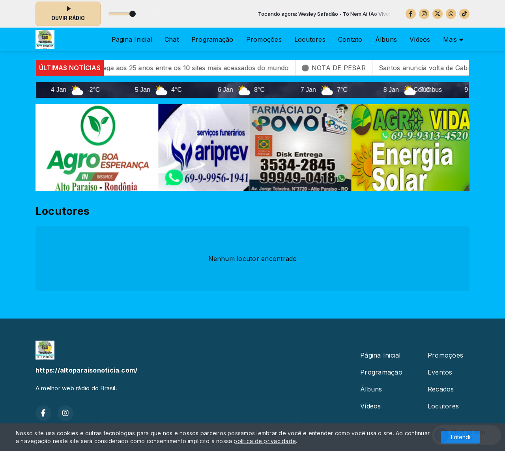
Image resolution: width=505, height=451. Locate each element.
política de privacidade (265, 441)
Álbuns (386, 39)
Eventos (440, 372)
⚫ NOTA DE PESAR (348, 68)
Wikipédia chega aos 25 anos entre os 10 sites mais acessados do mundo (191, 68)
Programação (212, 39)
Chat (172, 39)
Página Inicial (132, 39)
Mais (453, 39)
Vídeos (420, 39)
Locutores (309, 39)
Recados (441, 389)
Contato (350, 39)
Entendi (460, 437)
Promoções (264, 39)
